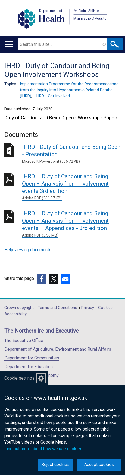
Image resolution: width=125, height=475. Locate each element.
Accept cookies (99, 464)
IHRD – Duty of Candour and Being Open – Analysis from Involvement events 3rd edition (71, 187)
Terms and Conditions (57, 308)
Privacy (87, 308)
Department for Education (28, 366)
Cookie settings (19, 378)
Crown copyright (19, 308)
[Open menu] (8, 44)
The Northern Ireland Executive (41, 331)
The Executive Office (23, 340)
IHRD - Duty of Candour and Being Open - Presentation (71, 154)
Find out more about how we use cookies (43, 448)
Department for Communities (31, 358)
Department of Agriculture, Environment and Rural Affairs (57, 349)
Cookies (105, 308)
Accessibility (15, 314)
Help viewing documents (27, 249)
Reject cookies (55, 464)
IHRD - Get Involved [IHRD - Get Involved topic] (52, 95)
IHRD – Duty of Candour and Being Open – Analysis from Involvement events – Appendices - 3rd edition (71, 224)
